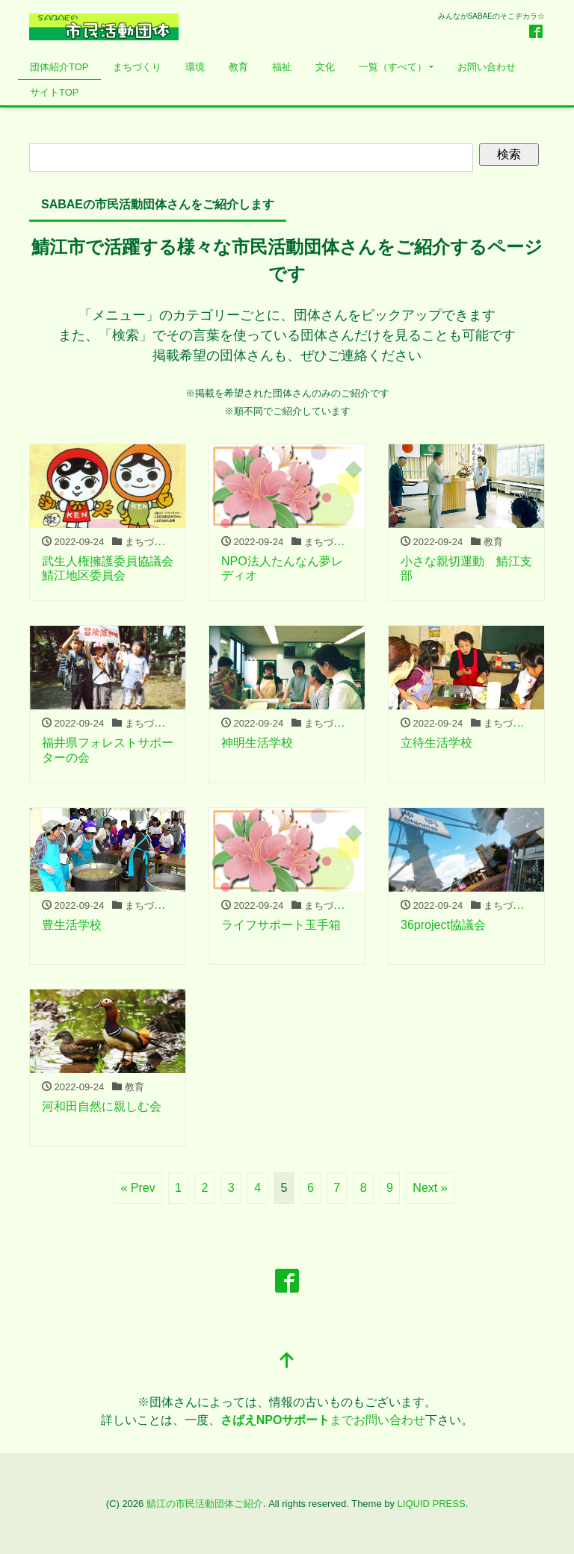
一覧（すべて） (393, 66)
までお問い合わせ (323, 1420)
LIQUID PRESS (432, 1503)
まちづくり (137, 66)
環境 (195, 66)
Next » (430, 1187)
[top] (287, 1362)
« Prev (137, 1187)
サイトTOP (54, 92)
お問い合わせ (486, 66)
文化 (325, 66)
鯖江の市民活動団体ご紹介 (204, 1503)
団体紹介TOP (59, 66)
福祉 (281, 66)
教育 (238, 66)
